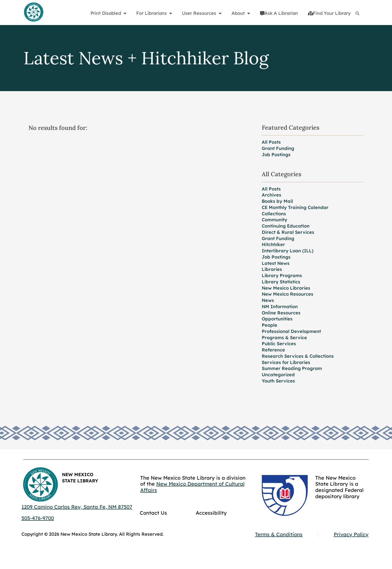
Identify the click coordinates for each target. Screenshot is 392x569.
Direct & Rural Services (288, 232)
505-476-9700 (38, 518)
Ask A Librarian (279, 13)
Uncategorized (278, 374)
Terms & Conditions (278, 534)
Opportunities (277, 319)
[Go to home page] (34, 12)
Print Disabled (108, 13)
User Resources (202, 13)
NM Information (280, 306)
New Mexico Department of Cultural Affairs (192, 487)
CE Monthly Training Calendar (295, 207)
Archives (271, 195)
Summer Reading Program (292, 368)
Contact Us (153, 513)
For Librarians (154, 13)
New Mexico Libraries (286, 288)
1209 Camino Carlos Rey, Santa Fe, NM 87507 (77, 507)
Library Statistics (281, 282)
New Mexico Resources (287, 294)
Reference (273, 350)
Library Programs (282, 275)
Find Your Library (329, 13)
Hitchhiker (273, 244)
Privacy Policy (351, 534)
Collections (274, 214)
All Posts (271, 142)
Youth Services (278, 381)
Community (274, 220)
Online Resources (281, 313)
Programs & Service (284, 337)
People (269, 325)
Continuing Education (286, 226)
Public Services (279, 343)
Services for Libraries (286, 362)
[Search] (357, 13)
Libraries (272, 269)
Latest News (276, 263)
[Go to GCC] (285, 495)
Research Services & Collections (298, 356)
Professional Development (291, 331)
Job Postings (276, 154)
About (241, 13)
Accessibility (211, 513)
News (268, 300)
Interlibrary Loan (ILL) (288, 251)
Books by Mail (277, 201)
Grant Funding (278, 148)
